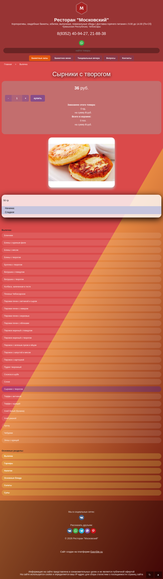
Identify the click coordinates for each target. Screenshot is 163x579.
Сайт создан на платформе (81, 551)
